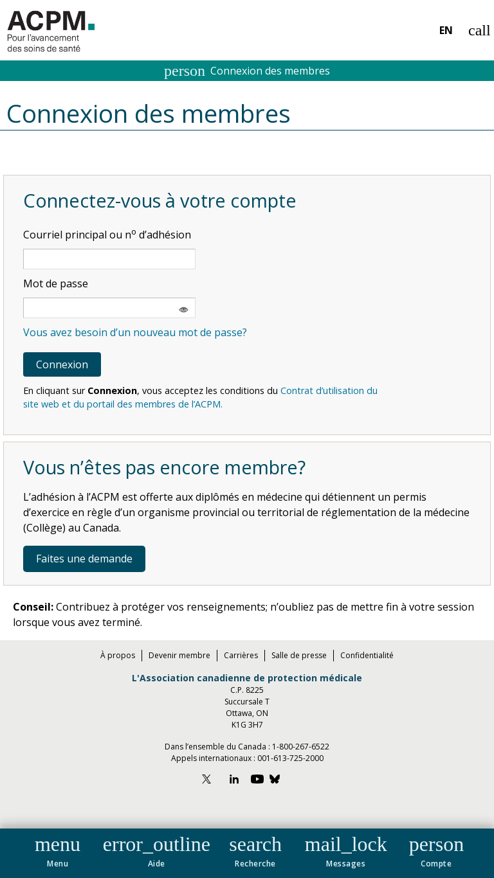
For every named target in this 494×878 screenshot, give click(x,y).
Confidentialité (367, 655)
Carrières (241, 655)
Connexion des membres (247, 70)
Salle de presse (299, 655)
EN (446, 30)
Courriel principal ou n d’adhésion (107, 235)
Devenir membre (179, 655)
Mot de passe (55, 283)
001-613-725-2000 (290, 758)
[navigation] (247, 853)
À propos (117, 655)
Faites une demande (84, 558)
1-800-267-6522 (300, 746)
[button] (57, 849)
